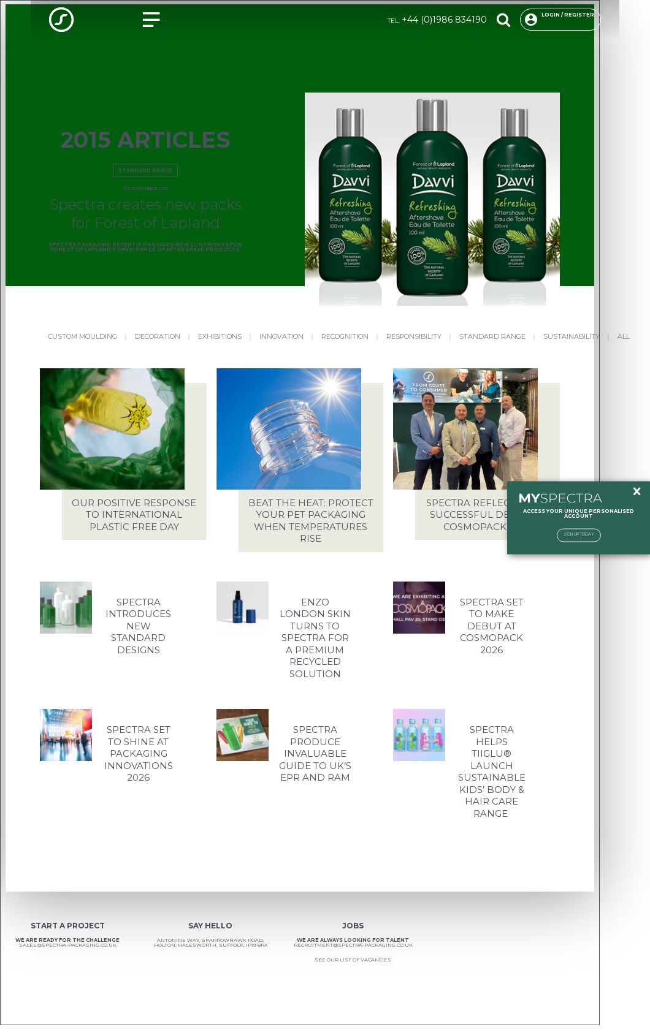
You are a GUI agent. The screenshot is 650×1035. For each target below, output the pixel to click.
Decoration (157, 336)
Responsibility (414, 336)
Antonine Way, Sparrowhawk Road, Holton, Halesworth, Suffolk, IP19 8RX (210, 942)
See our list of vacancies (353, 960)
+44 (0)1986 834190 (444, 19)
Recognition (345, 336)
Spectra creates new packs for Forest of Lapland (146, 213)
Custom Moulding (82, 336)
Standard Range (145, 170)
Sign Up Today (579, 534)
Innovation (281, 336)
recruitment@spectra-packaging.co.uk (353, 945)
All (624, 336)
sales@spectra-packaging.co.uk (68, 945)
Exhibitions (220, 336)
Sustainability (571, 336)
